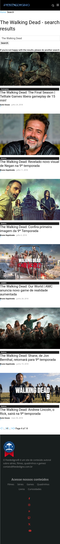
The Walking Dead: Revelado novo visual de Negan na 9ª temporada (29, 164)
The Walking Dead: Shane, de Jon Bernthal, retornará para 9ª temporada (28, 358)
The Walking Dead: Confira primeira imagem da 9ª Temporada (26, 229)
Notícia (3, 158)
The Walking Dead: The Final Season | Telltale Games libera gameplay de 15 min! (27, 96)
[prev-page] (1, 428)
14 (12, 428)
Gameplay (5, 89)
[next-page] (14, 428)
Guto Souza (5, 104)
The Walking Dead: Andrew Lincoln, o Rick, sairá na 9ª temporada (27, 412)
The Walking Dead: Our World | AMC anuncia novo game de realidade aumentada (26, 290)
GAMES (3, 283)
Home (3, 12)
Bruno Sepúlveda (7, 170)
